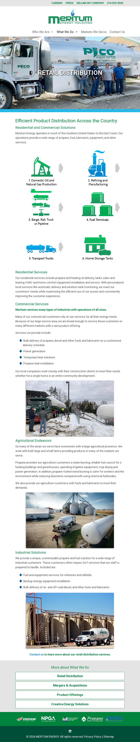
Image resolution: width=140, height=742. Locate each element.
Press (69, 3)
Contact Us (117, 32)
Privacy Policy (92, 736)
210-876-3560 (115, 3)
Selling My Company (90, 3)
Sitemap (108, 736)
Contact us (37, 654)
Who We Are (43, 32)
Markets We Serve (94, 32)
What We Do (67, 32)
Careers (56, 3)
